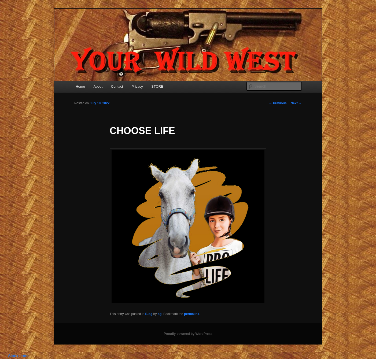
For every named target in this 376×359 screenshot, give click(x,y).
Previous (278, 103)
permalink (191, 314)
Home (80, 86)
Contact (117, 86)
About (97, 86)
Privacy (137, 86)
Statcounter (18, 355)
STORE (157, 86)
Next (296, 103)
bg (160, 314)
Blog (149, 314)
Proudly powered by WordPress (188, 334)
